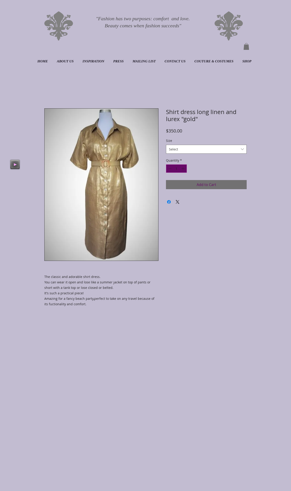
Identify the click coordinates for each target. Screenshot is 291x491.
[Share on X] (177, 202)
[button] (246, 46)
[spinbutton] (176, 169)
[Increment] (183, 169)
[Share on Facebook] (169, 202)
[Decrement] (169, 169)
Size (169, 140)
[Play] (15, 164)
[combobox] (206, 149)
